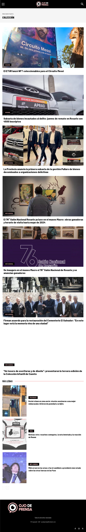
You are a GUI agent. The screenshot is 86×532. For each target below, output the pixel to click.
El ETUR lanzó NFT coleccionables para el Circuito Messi (34, 71)
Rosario (7, 65)
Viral (31, 431)
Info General (9, 163)
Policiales (33, 397)
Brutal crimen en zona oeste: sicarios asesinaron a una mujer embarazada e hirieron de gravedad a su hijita (52, 402)
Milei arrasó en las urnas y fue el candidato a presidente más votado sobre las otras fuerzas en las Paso (54, 469)
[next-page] (7, 487)
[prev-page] (3, 487)
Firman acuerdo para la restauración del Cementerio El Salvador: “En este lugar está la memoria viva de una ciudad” (44, 322)
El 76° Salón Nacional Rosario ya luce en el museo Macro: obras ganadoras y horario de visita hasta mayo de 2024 (43, 221)
